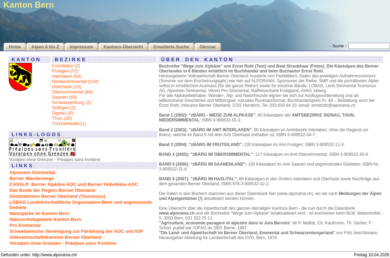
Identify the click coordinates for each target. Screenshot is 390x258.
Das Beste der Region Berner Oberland (52, 190)
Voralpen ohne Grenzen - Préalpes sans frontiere (62, 243)
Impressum (81, 46)
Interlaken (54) (67, 76)
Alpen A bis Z (45, 46)
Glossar (208, 46)
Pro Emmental (25, 225)
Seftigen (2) (64, 107)
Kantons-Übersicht (123, 46)
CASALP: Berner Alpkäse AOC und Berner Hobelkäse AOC (73, 184)
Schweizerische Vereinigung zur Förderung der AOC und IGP (76, 231)
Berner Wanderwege (31, 178)
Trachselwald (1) (69, 123)
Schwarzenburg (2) (71, 102)
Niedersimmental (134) (75, 81)
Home (15, 46)
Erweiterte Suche (171, 46)
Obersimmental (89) (72, 92)
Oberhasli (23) (66, 86)
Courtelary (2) (66, 65)
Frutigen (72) (65, 71)
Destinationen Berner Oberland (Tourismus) (57, 196)
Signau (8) (62, 113)
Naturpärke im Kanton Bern (39, 213)
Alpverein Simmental (32, 172)
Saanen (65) (64, 97)
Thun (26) (62, 118)
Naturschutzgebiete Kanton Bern (45, 219)
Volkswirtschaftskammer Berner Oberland (55, 237)
